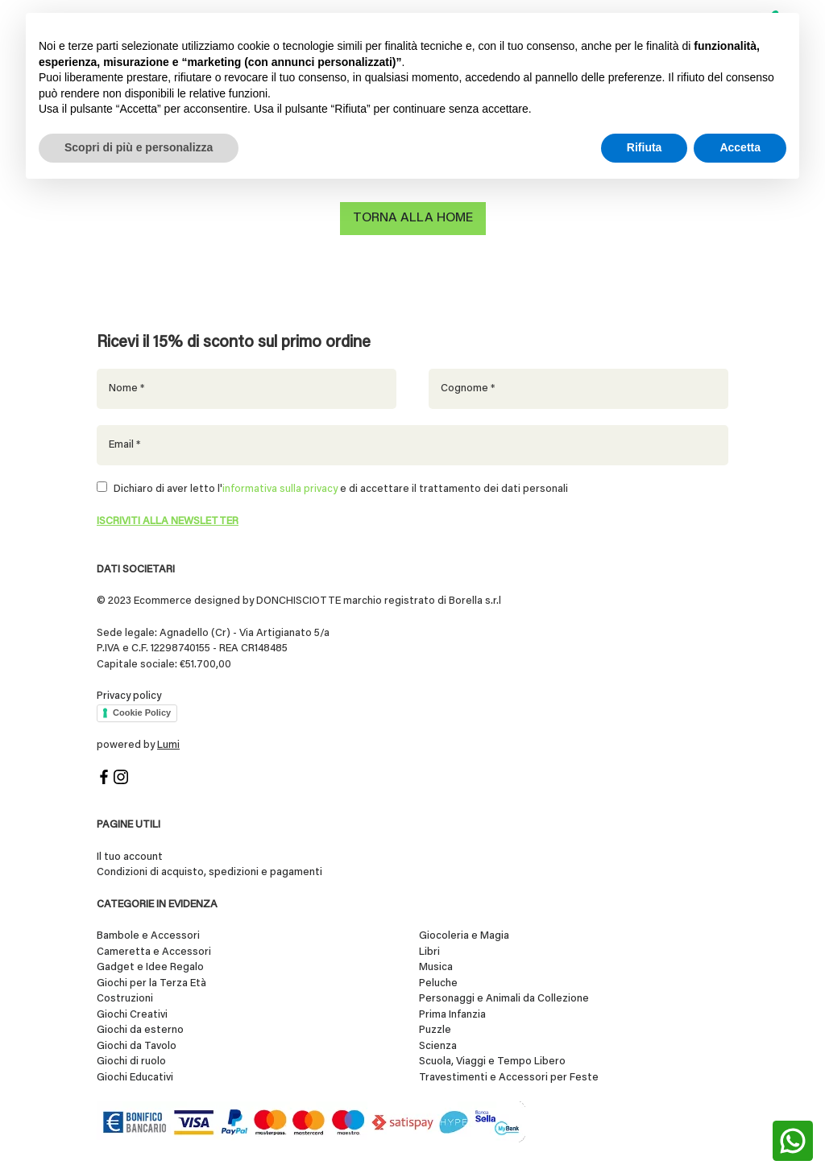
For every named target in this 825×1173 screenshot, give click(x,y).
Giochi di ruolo (131, 1060)
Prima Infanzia (452, 1012)
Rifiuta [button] (644, 147)
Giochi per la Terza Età (151, 981)
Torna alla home (413, 218)
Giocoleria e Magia (464, 934)
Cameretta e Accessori (154, 949)
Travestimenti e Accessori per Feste (509, 1075)
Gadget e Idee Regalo (150, 965)
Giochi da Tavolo (136, 1044)
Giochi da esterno (140, 1028)
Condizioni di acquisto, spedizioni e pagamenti (209, 870)
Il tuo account (130, 854)
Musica (436, 965)
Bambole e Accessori (148, 934)
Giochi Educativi (135, 1075)
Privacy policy (129, 694)
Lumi (168, 743)
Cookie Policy (142, 711)
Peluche (438, 981)
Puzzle (435, 1028)
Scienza (438, 1044)
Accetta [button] (740, 147)
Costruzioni (125, 997)
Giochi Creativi (132, 1012)
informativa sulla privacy (280, 487)
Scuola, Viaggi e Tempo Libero (492, 1060)
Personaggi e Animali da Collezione (504, 997)
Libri (429, 949)
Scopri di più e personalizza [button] (138, 147)
